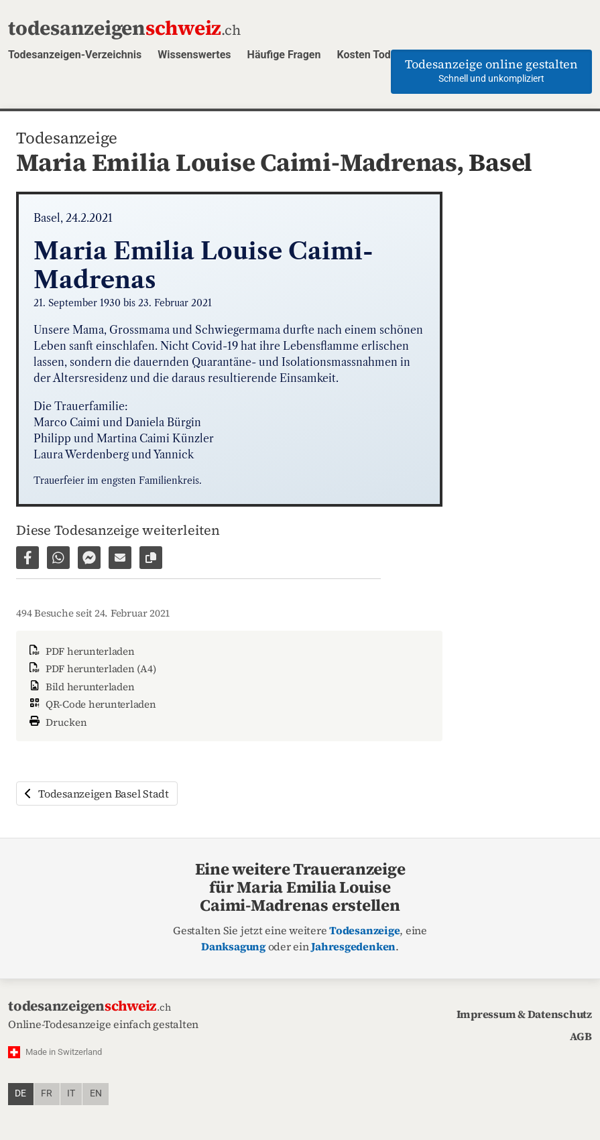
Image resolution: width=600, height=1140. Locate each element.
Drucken (57, 720)
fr (46, 1093)
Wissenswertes (194, 54)
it (71, 1093)
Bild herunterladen (80, 687)
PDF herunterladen (81, 651)
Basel (500, 162)
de (20, 1093)
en (96, 1093)
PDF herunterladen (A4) (91, 668)
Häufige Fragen (284, 54)
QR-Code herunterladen (91, 704)
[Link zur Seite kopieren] (150, 557)
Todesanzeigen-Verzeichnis (74, 54)
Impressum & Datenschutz (524, 1014)
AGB (581, 1036)
